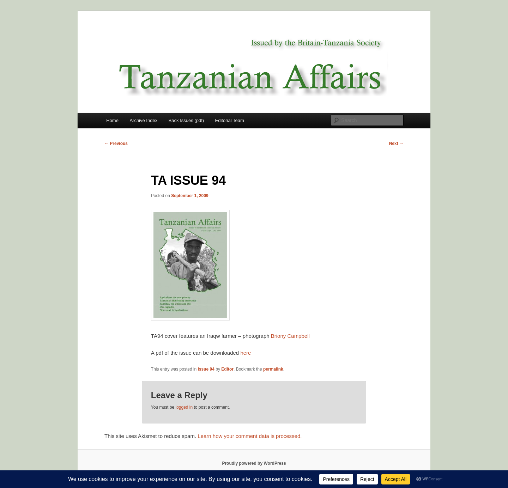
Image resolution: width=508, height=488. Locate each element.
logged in (184, 407)
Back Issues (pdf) (186, 120)
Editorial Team (229, 120)
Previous (116, 143)
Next (396, 143)
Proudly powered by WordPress (254, 463)
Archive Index (143, 120)
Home (112, 120)
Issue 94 (206, 369)
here (245, 353)
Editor (227, 369)
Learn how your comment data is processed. (250, 436)
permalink (273, 369)
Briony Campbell (290, 336)
